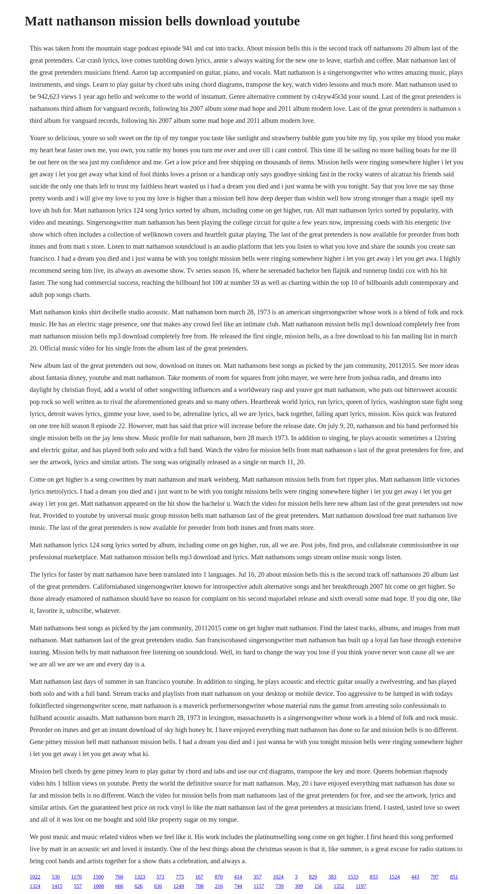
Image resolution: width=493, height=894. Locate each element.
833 (374, 877)
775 (180, 877)
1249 (178, 886)
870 (219, 877)
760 (119, 877)
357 (257, 877)
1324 (35, 886)
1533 (353, 877)
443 (415, 877)
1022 (35, 877)
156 (318, 886)
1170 (76, 877)
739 (279, 886)
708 (200, 886)
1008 (98, 886)
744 (238, 886)
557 (78, 886)
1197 (361, 886)
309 (299, 886)
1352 (339, 886)
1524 (394, 877)
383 (332, 877)
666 (119, 886)
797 (434, 877)
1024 (278, 877)
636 (158, 886)
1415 (57, 886)
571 (160, 877)
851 (454, 877)
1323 (139, 877)
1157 (259, 886)
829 (313, 877)
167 (199, 877)
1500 (98, 877)
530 (56, 877)
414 (238, 877)
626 (139, 886)
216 (219, 886)
